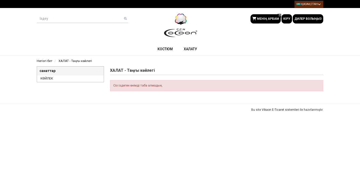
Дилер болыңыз (308, 18)
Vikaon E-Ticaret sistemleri (280, 110)
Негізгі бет (44, 61)
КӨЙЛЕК (46, 78)
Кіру (286, 18)
